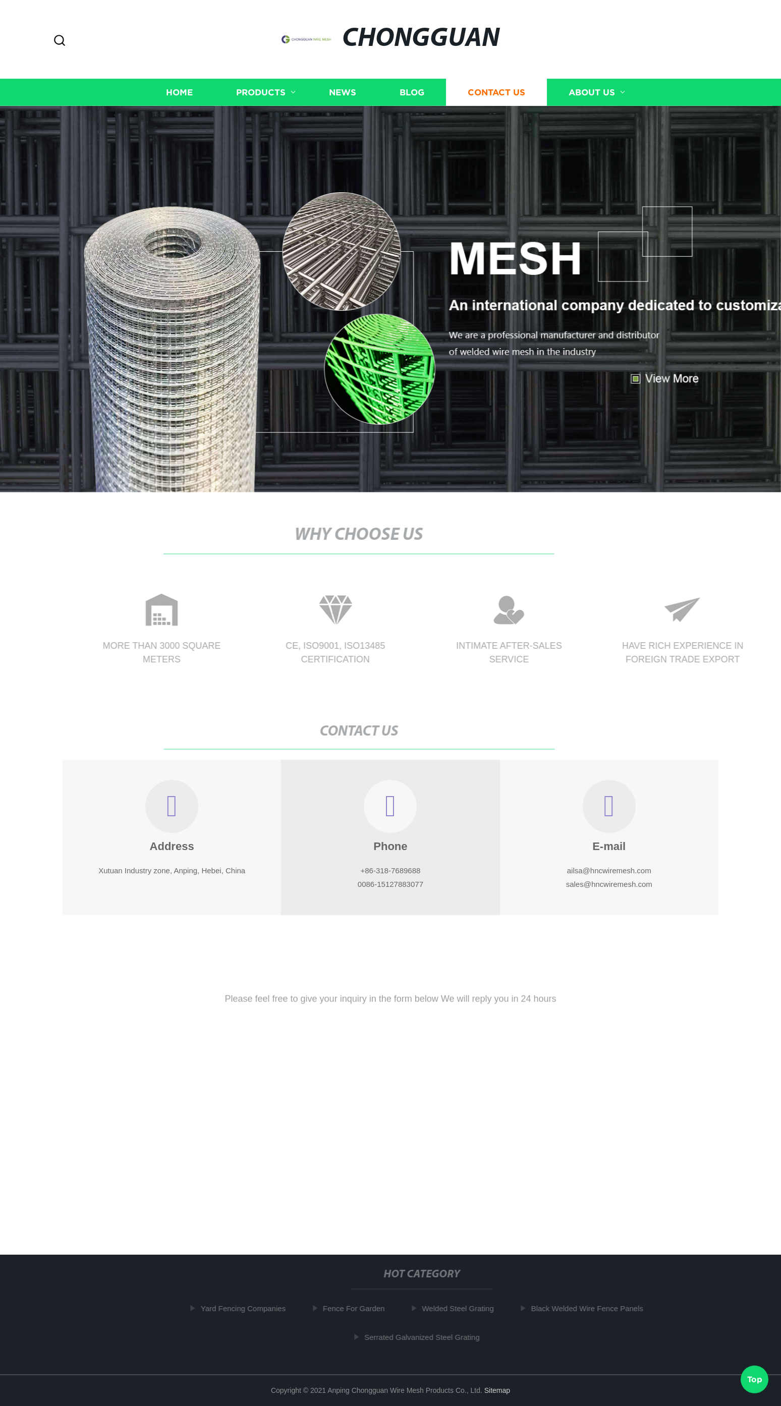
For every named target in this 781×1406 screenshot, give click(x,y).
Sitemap (497, 1390)
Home (179, 92)
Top (754, 1379)
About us (592, 92)
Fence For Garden (357, 1308)
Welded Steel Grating (460, 1308)
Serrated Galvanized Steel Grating (424, 1336)
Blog (412, 92)
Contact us (496, 92)
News (342, 92)
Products (261, 92)
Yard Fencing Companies (246, 1308)
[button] (59, 41)
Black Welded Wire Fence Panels (590, 1308)
